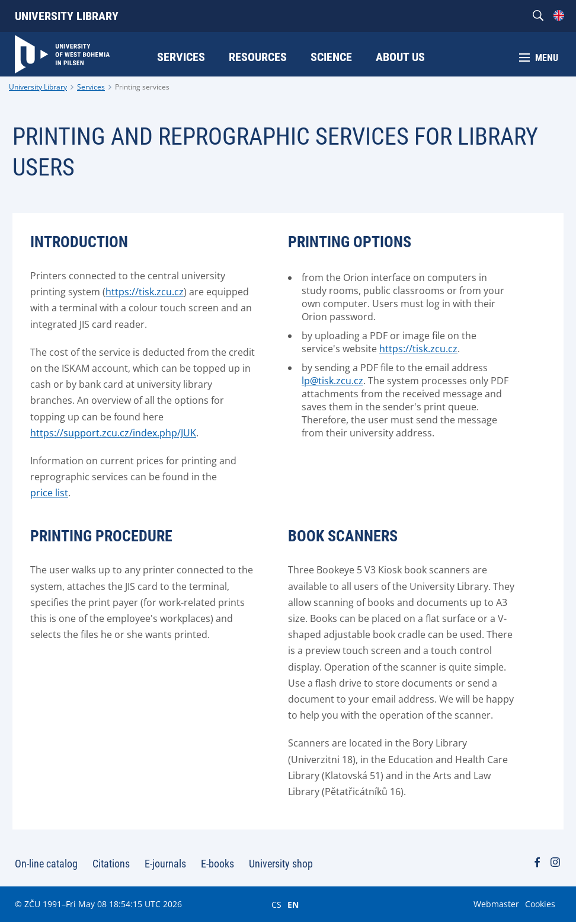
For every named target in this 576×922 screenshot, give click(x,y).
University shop (281, 863)
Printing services (142, 87)
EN (293, 904)
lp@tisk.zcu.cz (332, 380)
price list (49, 492)
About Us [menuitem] (400, 57)
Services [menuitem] (181, 57)
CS (276, 904)
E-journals (165, 863)
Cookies (540, 904)
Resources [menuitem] (258, 57)
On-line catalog (46, 863)
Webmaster (496, 904)
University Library (67, 16)
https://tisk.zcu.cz (418, 348)
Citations (111, 863)
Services (91, 87)
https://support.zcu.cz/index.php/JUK (113, 432)
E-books (217, 863)
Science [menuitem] (331, 57)
